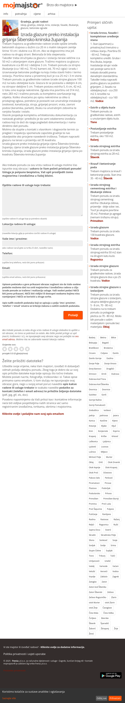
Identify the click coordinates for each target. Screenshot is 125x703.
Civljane (104, 353)
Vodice (115, 571)
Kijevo (115, 420)
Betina (103, 337)
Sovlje (103, 545)
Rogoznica (103, 524)
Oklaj (91, 462)
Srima (113, 545)
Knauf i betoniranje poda (106, 171)
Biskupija (93, 342)
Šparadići (105, 623)
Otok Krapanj (111, 467)
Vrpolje (92, 576)
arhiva (51, 14)
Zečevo (110, 592)
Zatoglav (93, 581)
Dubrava (115, 374)
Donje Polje (94, 363)
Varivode (103, 566)
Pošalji (73, 315)
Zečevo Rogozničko (97, 597)
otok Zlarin (110, 602)
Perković (109, 477)
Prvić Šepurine (95, 509)
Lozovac (105, 446)
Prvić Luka (106, 503)
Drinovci (92, 374)
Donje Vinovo (110, 363)
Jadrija (92, 415)
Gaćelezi (92, 394)
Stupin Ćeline (95, 550)
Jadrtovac (104, 415)
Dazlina (110, 358)
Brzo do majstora (62, 4)
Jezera (116, 415)
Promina (93, 503)
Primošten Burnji (111, 498)
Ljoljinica (107, 441)
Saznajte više (9, 698)
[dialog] (62, 695)
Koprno (116, 431)
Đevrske (105, 618)
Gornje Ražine (95, 400)
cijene (37, 14)
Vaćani (116, 566)
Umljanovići (94, 561)
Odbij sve (101, 698)
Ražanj (117, 519)
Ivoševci (107, 410)
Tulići (112, 555)
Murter (109, 457)
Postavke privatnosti (14, 670)
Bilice (113, 337)
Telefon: (42, 256)
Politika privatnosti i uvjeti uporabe (24, 654)
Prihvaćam (115, 698)
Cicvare (92, 353)
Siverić (108, 529)
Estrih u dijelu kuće (106, 115)
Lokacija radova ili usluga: (42, 227)
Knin (91, 431)
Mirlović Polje (95, 457)
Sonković (103, 540)
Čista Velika (108, 613)
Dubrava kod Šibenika (99, 384)
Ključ (114, 425)
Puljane (110, 509)
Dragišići (110, 368)
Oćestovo (107, 472)
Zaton (104, 581)
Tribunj (102, 555)
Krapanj (92, 436)
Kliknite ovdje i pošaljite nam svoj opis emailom (33, 414)
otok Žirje (93, 607)
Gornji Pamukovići (97, 405)
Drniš (103, 374)
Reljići (91, 524)
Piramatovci (94, 483)
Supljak (109, 550)
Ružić (115, 524)
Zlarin (113, 597)
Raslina (92, 519)
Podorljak (106, 488)
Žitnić (91, 633)
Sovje (114, 540)
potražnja (21, 14)
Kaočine (103, 420)
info (5, 14)
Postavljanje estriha (106, 134)
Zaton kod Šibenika (97, 587)
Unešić (107, 561)
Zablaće (103, 576)
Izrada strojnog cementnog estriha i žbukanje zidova (106, 203)
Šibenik (92, 623)
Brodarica (108, 348)
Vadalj (91, 566)
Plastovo (93, 488)
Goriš (104, 394)
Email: (42, 270)
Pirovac (108, 483)
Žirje (116, 628)
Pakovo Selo (94, 477)
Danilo (116, 353)
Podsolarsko (94, 493)
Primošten (93, 498)
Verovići (103, 571)
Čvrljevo (92, 618)
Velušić (92, 571)
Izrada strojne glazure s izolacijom (106, 307)
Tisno (91, 555)
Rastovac (104, 519)
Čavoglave (107, 607)
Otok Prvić (93, 472)
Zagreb (115, 576)
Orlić (101, 462)
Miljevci (104, 451)
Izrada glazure (106, 233)
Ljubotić (92, 446)
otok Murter (94, 602)
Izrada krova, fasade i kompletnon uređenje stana (106, 67)
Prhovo (108, 493)
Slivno (91, 540)
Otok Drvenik (114, 462)
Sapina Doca (94, 529)
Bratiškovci (94, 348)
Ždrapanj (105, 628)
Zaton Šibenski (95, 592)
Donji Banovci (95, 368)
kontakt (89, 660)
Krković (115, 436)
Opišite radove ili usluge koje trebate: (42, 199)
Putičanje (93, 514)
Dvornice (106, 389)
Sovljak (92, 545)
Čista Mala (93, 613)
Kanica (92, 420)
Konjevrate (103, 431)
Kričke (104, 436)
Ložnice (92, 451)
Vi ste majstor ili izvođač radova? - (44, 647)
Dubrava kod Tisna (97, 379)
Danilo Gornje (95, 358)
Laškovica (93, 441)
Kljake (104, 425)
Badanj (92, 337)
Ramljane (106, 514)
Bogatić (105, 342)
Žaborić (92, 628)
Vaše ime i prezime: (42, 241)
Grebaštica (94, 410)
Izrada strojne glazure (106, 273)
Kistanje (92, 425)
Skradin (92, 535)
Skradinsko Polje (108, 535)
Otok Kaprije (94, 467)
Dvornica (93, 389)
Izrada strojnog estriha (106, 151)
